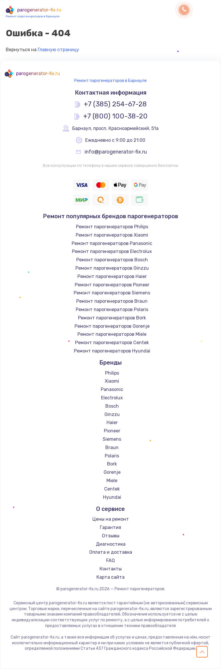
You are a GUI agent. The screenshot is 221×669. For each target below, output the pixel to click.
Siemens (112, 439)
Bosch (112, 406)
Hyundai (112, 497)
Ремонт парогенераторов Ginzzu (112, 268)
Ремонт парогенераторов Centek (112, 342)
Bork (112, 464)
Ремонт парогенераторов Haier (112, 276)
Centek (112, 489)
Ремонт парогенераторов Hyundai (112, 351)
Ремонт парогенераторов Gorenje (112, 326)
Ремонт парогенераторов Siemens (112, 293)
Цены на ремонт (110, 519)
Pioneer (112, 431)
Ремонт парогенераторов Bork (112, 318)
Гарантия (110, 527)
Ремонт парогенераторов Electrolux (112, 251)
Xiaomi (112, 381)
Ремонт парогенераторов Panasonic (112, 243)
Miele (111, 480)
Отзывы (110, 535)
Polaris (112, 456)
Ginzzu (112, 414)
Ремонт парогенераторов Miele (111, 334)
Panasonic (112, 389)
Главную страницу (58, 49)
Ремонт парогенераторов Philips (112, 226)
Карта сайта (110, 577)
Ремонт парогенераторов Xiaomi (112, 235)
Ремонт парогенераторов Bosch (112, 259)
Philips (112, 373)
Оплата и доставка (110, 552)
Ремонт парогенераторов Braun (112, 301)
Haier (112, 422)
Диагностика (110, 544)
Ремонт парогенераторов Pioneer (112, 284)
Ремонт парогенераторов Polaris (112, 309)
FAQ (110, 560)
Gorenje (112, 472)
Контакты (111, 569)
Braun (112, 447)
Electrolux (112, 397)
